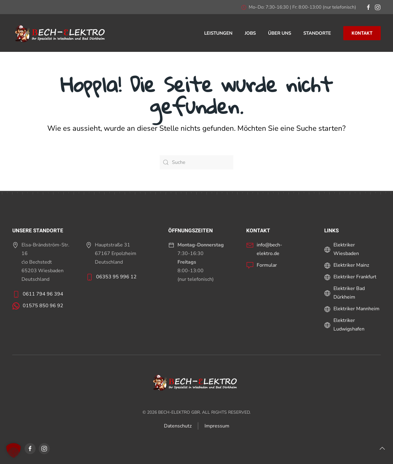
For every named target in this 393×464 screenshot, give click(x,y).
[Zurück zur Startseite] (61, 33)
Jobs (250, 33)
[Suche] (196, 162)
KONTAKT (362, 33)
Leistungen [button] (218, 33)
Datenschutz (178, 426)
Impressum (216, 426)
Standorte (317, 33)
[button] (382, 448)
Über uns (279, 33)
